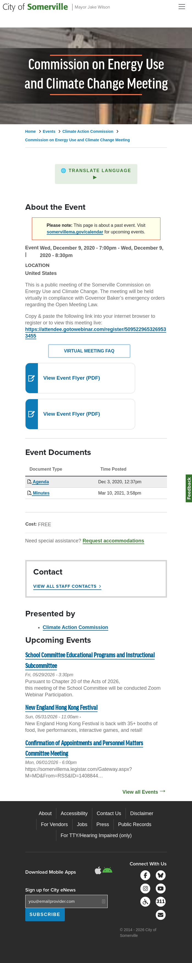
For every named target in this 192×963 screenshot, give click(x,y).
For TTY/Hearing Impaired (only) (96, 835)
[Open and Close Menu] (181, 6)
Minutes (41, 493)
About (45, 813)
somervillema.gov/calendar (75, 232)
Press (102, 824)
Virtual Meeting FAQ (89, 351)
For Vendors (54, 824)
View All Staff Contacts (65, 586)
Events (49, 131)
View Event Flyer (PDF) (71, 378)
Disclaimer (141, 813)
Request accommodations (113, 540)
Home (30, 131)
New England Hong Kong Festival (61, 708)
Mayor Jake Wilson (92, 7)
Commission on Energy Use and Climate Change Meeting (77, 140)
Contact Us (109, 813)
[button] (96, 174)
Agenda (40, 481)
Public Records (134, 824)
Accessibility (74, 813)
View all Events (140, 792)
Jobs (82, 824)
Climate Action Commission (87, 131)
